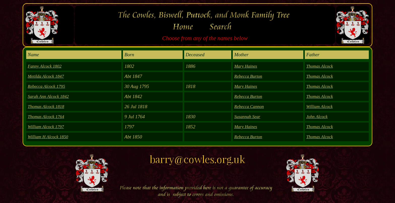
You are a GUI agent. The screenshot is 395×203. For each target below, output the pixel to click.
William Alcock (319, 106)
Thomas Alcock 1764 (46, 116)
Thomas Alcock (319, 66)
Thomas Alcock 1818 (46, 106)
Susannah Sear (247, 116)
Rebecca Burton (248, 76)
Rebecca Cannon (249, 106)
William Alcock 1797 (46, 126)
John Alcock (317, 116)
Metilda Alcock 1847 (46, 76)
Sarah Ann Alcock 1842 (48, 96)
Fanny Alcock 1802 (44, 66)
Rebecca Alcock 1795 (46, 86)
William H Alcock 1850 (48, 136)
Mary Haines (245, 66)
